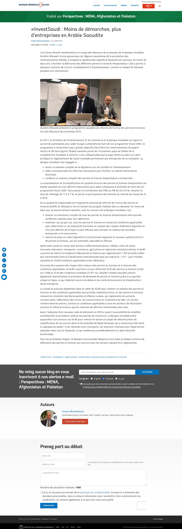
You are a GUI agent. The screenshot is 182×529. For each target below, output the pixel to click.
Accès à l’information (33, 519)
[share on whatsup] (4, 271)
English (52, 45)
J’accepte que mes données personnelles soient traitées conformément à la (118, 385)
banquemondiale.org (151, 2)
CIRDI (79, 527)
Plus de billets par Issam (75, 421)
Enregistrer (48, 505)
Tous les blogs (110, 5)
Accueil (97, 5)
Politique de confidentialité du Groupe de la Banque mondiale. (112, 387)
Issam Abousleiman (40, 41)
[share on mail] (4, 250)
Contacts (135, 5)
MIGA (73, 527)
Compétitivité (45, 357)
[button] (160, 6)
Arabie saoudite (71, 357)
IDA (63, 527)
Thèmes (123, 5)
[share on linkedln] (4, 266)
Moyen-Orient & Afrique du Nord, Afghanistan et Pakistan (103, 357)
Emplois (45, 519)
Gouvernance (57, 357)
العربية (60, 45)
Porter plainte (158, 519)
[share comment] (4, 277)
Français (45, 45)
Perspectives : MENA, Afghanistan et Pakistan (99, 16)
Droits (21, 519)
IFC (67, 527)
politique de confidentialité (95, 492)
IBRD (58, 527)
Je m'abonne (147, 372)
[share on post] (4, 260)
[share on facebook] (4, 255)
